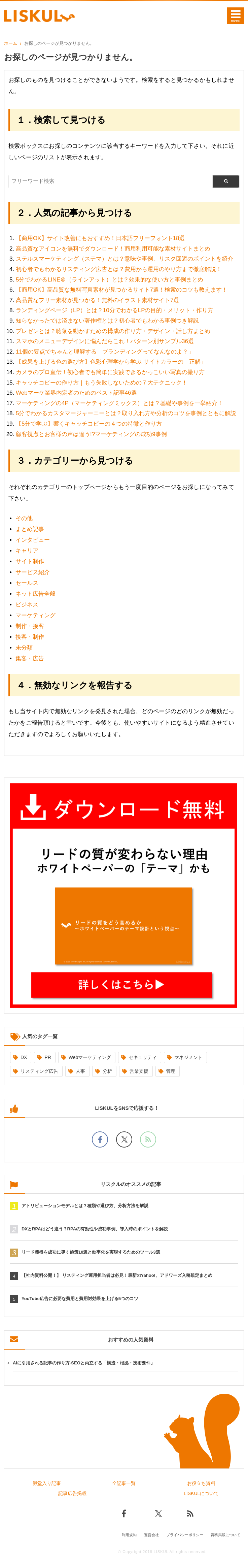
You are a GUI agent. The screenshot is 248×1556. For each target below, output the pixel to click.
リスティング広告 (39, 1071)
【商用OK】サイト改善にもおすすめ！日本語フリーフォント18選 (100, 238)
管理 (170, 1071)
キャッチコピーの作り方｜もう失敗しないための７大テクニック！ (101, 382)
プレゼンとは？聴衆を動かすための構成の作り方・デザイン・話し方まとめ (113, 331)
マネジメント (188, 1057)
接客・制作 (29, 637)
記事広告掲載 (72, 1493)
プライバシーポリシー (184, 1535)
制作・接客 (29, 626)
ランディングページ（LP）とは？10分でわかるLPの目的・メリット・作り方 (115, 310)
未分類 (24, 647)
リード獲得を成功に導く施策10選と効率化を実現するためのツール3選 (91, 1252)
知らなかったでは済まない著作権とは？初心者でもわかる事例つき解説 (107, 321)
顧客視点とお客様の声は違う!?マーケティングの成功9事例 (91, 434)
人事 (80, 1071)
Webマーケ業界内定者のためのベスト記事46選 (76, 393)
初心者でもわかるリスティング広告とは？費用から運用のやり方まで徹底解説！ (119, 269)
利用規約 (129, 1535)
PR (47, 1057)
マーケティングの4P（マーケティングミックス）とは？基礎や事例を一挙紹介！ (119, 403)
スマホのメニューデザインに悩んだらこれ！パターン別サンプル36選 (105, 341)
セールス (26, 583)
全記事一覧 (124, 1483)
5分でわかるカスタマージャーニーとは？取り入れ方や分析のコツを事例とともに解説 (126, 413)
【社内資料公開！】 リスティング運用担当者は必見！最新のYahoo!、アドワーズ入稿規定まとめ (117, 1275)
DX (24, 1057)
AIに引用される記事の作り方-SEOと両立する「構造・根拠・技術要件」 (84, 1362)
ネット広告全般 (35, 594)
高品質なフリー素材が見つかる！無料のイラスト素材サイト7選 (97, 300)
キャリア (26, 551)
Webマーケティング (90, 1057)
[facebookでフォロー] (100, 1139)
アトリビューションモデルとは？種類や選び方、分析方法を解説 (85, 1205)
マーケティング (35, 615)
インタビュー (32, 540)
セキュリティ (143, 1057)
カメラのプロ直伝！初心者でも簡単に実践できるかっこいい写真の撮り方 (110, 372)
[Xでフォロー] (124, 1139)
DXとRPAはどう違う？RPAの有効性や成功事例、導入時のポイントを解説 (95, 1228)
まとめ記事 (29, 529)
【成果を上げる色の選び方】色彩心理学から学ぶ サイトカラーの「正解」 (111, 362)
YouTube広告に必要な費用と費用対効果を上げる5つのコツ (80, 1298)
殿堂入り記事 (47, 1483)
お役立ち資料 (201, 1483)
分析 (107, 1071)
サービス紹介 (32, 572)
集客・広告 (29, 658)
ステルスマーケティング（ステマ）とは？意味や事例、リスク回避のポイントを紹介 (124, 259)
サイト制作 (29, 561)
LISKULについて (201, 1493)
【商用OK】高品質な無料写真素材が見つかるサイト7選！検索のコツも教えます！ (121, 290)
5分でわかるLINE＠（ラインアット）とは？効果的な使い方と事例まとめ (109, 279)
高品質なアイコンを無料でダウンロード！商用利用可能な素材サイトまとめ (113, 248)
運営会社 (151, 1535)
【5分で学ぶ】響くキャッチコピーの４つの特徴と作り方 (89, 424)
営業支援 (139, 1071)
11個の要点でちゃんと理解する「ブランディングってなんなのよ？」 (105, 352)
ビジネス (26, 604)
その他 (24, 518)
